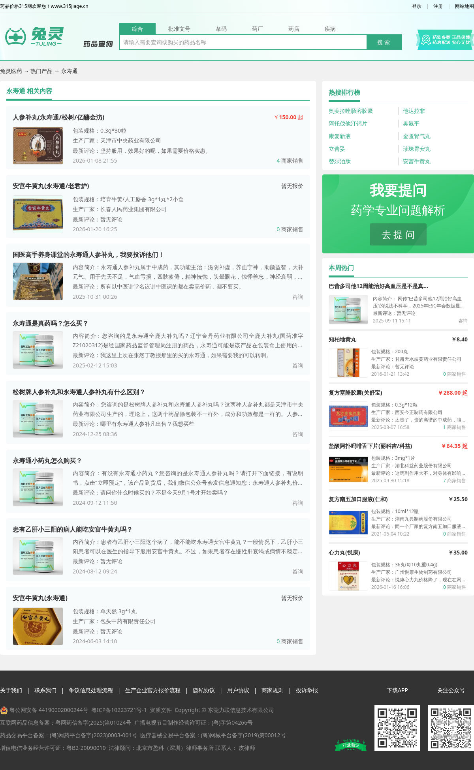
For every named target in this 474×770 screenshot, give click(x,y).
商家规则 (272, 690)
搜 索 (383, 42)
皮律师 (247, 747)
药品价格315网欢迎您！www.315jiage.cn (44, 6)
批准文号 (179, 28)
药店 (293, 28)
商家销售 (289, 160)
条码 (221, 28)
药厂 (257, 28)
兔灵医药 (12, 71)
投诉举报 (307, 690)
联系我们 (45, 690)
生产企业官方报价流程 (153, 690)
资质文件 (161, 710)
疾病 (330, 28)
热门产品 (42, 71)
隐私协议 (204, 690)
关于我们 (11, 690)
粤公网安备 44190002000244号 (48, 710)
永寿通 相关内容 (29, 90)
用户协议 (238, 690)
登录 (416, 6)
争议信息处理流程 (91, 690)
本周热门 (341, 267)
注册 (438, 6)
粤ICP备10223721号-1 (119, 710)
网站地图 (464, 6)
